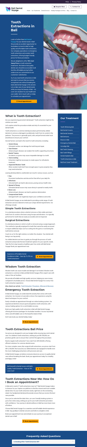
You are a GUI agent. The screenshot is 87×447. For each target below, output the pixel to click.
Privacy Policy (76, 2)
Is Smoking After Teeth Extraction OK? (43, 442)
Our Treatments (36, 10)
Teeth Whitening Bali (67, 127)
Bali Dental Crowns (66, 130)
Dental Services (45, 10)
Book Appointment (24, 101)
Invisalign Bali (64, 146)
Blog (68, 10)
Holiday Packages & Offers (58, 10)
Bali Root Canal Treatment (68, 162)
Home (28, 10)
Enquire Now (59, 6)
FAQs (67, 2)
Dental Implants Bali (66, 156)
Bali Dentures (64, 137)
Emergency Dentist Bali (68, 143)
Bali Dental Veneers (66, 133)
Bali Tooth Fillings (66, 153)
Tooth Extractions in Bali (68, 159)
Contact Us (75, 6)
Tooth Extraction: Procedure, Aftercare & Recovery (37, 286)
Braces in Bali (64, 140)
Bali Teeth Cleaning (66, 149)
